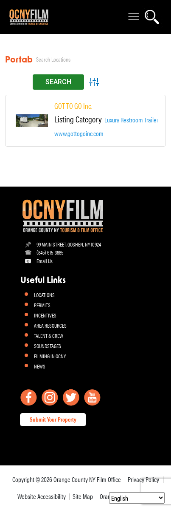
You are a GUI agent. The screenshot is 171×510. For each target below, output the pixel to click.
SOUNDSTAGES (47, 346)
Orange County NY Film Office (87, 479)
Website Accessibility (41, 496)
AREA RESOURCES (50, 325)
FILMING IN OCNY (50, 356)
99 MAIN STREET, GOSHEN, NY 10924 (68, 244)
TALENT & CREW (48, 336)
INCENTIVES (45, 315)
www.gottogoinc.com (79, 133)
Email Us (44, 261)
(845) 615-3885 (49, 252)
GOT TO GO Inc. (73, 106)
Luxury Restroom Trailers (132, 119)
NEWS (39, 366)
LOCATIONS (44, 295)
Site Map (83, 496)
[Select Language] (137, 498)
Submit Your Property (53, 419)
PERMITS (42, 305)
